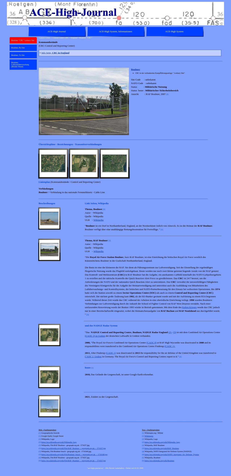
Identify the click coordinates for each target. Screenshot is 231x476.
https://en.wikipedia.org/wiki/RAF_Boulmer (162, 448)
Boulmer (135, 69)
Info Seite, (55, 52)
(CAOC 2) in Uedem (95, 336)
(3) (174, 332)
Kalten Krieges (189, 307)
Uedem (98, 356)
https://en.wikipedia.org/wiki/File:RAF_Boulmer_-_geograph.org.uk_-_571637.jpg (73, 448)
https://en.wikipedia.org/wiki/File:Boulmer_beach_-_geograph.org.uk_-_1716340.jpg (74, 455)
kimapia (150, 436)
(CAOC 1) (111, 353)
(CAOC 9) (151, 342)
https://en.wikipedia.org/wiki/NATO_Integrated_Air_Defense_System (172, 455)
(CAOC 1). (170, 346)
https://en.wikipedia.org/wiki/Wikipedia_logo (59, 442)
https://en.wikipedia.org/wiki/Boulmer (159, 461)
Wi (146, 436)
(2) (170, 332)
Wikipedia (98, 220)
